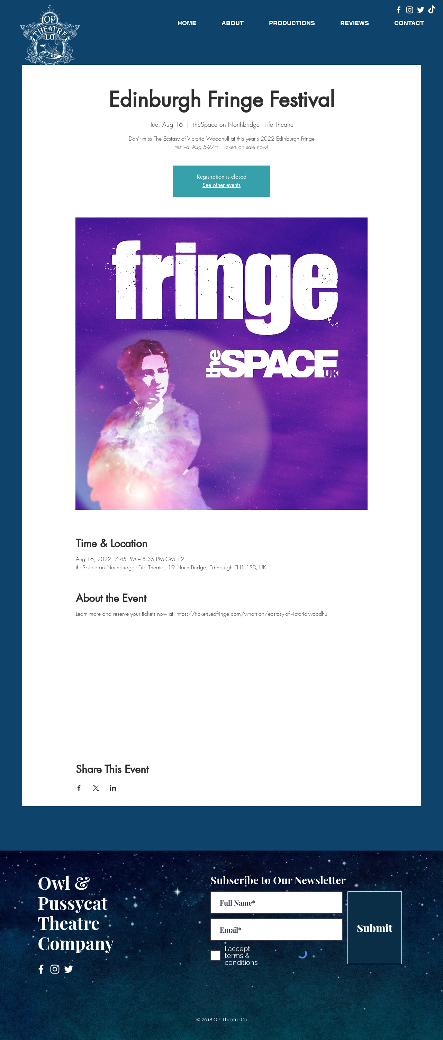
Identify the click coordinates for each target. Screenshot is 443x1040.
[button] (291, 23)
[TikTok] (431, 10)
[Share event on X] (96, 788)
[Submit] (374, 927)
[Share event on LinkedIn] (113, 788)
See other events (221, 185)
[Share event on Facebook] (79, 788)
